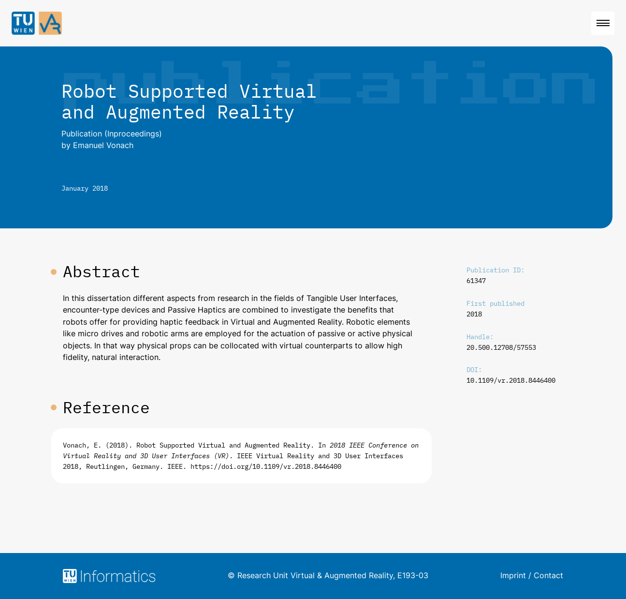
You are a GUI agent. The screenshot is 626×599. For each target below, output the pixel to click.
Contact (548, 575)
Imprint (513, 575)
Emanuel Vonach (103, 145)
